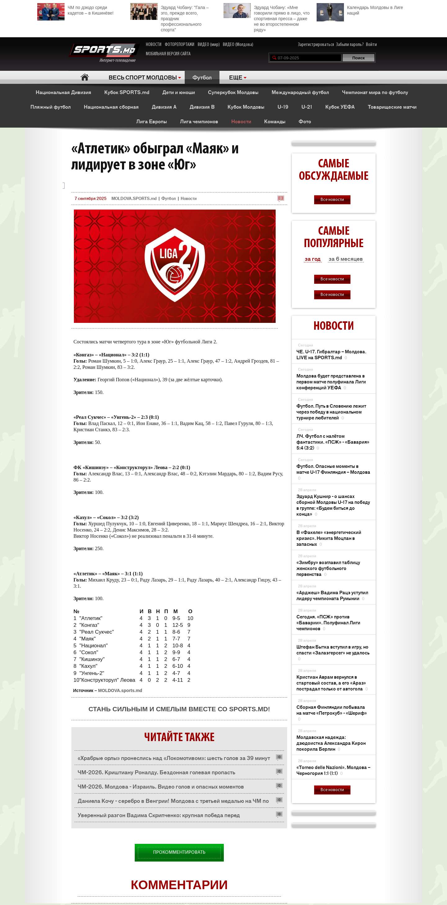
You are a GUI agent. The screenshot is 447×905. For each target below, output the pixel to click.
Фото (305, 121)
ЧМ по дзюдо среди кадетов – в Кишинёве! (75, 9)
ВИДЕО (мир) (209, 44)
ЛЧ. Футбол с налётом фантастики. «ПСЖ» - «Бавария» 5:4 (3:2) (332, 441)
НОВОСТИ (153, 44)
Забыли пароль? (350, 44)
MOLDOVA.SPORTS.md (133, 198)
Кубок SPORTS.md (126, 91)
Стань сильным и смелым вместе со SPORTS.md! (179, 709)
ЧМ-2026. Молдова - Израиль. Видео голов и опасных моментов (161, 786)
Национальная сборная (111, 106)
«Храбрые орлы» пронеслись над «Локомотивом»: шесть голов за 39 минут (174, 757)
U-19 (283, 106)
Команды (275, 121)
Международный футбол (300, 91)
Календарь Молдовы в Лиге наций (360, 9)
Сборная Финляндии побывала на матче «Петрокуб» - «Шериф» (331, 713)
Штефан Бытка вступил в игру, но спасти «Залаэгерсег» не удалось (332, 652)
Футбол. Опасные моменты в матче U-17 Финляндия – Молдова (333, 472)
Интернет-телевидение (104, 53)
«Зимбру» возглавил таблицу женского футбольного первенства (328, 568)
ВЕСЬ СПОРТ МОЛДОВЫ (143, 77)
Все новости (332, 199)
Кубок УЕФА (340, 106)
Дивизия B (202, 106)
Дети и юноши (178, 91)
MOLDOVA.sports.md (120, 690)
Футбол (202, 77)
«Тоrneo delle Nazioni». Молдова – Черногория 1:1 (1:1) (333, 770)
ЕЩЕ (235, 77)
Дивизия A (164, 106)
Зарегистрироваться (316, 44)
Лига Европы (151, 121)
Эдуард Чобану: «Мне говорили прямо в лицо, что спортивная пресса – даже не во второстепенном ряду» (266, 17)
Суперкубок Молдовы (233, 91)
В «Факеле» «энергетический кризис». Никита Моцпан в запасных (328, 538)
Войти (371, 44)
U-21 (306, 106)
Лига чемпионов (199, 121)
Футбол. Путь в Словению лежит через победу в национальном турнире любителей (331, 411)
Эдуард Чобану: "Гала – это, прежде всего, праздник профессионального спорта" (169, 17)
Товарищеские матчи (392, 106)
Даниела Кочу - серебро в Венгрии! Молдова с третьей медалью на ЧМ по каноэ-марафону (173, 802)
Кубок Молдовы (246, 106)
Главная (84, 77)
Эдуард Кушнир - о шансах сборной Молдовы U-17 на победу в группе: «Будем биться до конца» (333, 505)
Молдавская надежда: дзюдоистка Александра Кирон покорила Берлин (331, 743)
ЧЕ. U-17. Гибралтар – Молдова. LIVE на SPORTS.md (331, 354)
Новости (241, 121)
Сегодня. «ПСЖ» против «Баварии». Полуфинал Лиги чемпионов (328, 622)
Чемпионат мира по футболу (375, 91)
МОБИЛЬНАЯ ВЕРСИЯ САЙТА (168, 54)
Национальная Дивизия (63, 91)
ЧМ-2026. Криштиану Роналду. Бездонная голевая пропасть (156, 772)
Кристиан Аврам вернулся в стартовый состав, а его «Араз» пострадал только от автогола (332, 682)
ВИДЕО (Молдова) (238, 44)
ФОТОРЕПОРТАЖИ (179, 44)
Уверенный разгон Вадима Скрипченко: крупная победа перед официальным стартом (159, 816)
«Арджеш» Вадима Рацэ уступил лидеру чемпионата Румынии (332, 595)
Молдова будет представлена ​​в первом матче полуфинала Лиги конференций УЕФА (331, 381)
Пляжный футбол (50, 106)
